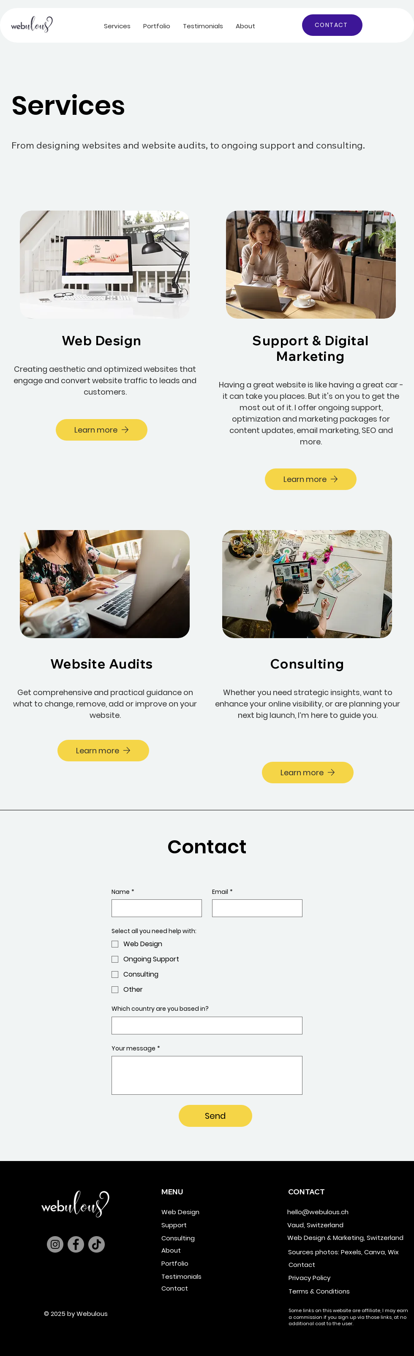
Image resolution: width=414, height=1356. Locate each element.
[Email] (254, 908)
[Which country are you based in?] (204, 1025)
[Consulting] (200, 1238)
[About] (200, 1250)
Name (123, 892)
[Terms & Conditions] (328, 1291)
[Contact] (200, 1288)
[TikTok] (96, 1244)
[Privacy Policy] (328, 1278)
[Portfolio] (200, 1263)
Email (222, 892)
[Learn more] (101, 430)
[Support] (200, 1225)
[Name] (154, 908)
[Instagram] (55, 1244)
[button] (117, 26)
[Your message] (207, 1075)
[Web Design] (200, 1212)
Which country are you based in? (160, 1009)
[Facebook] (76, 1244)
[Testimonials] (200, 1276)
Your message (136, 1049)
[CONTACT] (332, 25)
